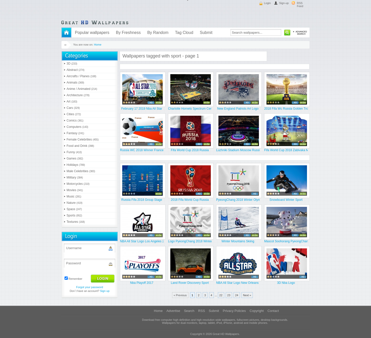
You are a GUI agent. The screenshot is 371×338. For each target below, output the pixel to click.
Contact (273, 311)
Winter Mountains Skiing (237, 241)
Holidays (76, 165)
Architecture (78, 95)
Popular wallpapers (92, 32)
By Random (158, 32)
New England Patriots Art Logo (237, 108)
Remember (75, 278)
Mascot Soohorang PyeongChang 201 (286, 241)
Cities (74, 114)
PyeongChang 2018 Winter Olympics (238, 200)
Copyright (257, 311)
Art (72, 101)
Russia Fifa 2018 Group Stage (141, 200)
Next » (247, 295)
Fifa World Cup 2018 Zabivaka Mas (286, 150)
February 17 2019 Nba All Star (141, 108)
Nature (75, 203)
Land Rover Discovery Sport (190, 283)
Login (267, 3)
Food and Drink (80, 146)
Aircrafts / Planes (81, 76)
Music (74, 196)
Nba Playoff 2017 (141, 283)
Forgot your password (89, 287)
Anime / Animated (82, 89)
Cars (73, 108)
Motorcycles (78, 184)
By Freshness (128, 32)
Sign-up (284, 3)
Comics (75, 120)
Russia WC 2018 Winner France (141, 150)
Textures (76, 222)
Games (75, 158)
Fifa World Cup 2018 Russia (190, 150)
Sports (74, 215)
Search (189, 311)
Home (97, 44)
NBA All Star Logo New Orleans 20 (238, 283)
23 (228, 295)
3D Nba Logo (286, 283)
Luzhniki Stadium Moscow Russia (238, 150)
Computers (77, 127)
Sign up (104, 290)
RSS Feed (300, 5)
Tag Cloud (184, 32)
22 (220, 295)
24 (236, 295)
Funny (74, 152)
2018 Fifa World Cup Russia (190, 200)
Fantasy (75, 133)
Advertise (173, 311)
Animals (75, 82)
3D (72, 63)
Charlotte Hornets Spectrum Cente (190, 108)
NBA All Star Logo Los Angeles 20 (141, 241)
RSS (201, 311)
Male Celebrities (81, 171)
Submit (206, 32)
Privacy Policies (234, 311)
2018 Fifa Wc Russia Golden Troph (286, 108)
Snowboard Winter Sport (286, 200)
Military (75, 177)
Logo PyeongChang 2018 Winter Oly (190, 241)
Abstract (76, 70)
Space (74, 209)
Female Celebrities (83, 139)
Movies (75, 190)
